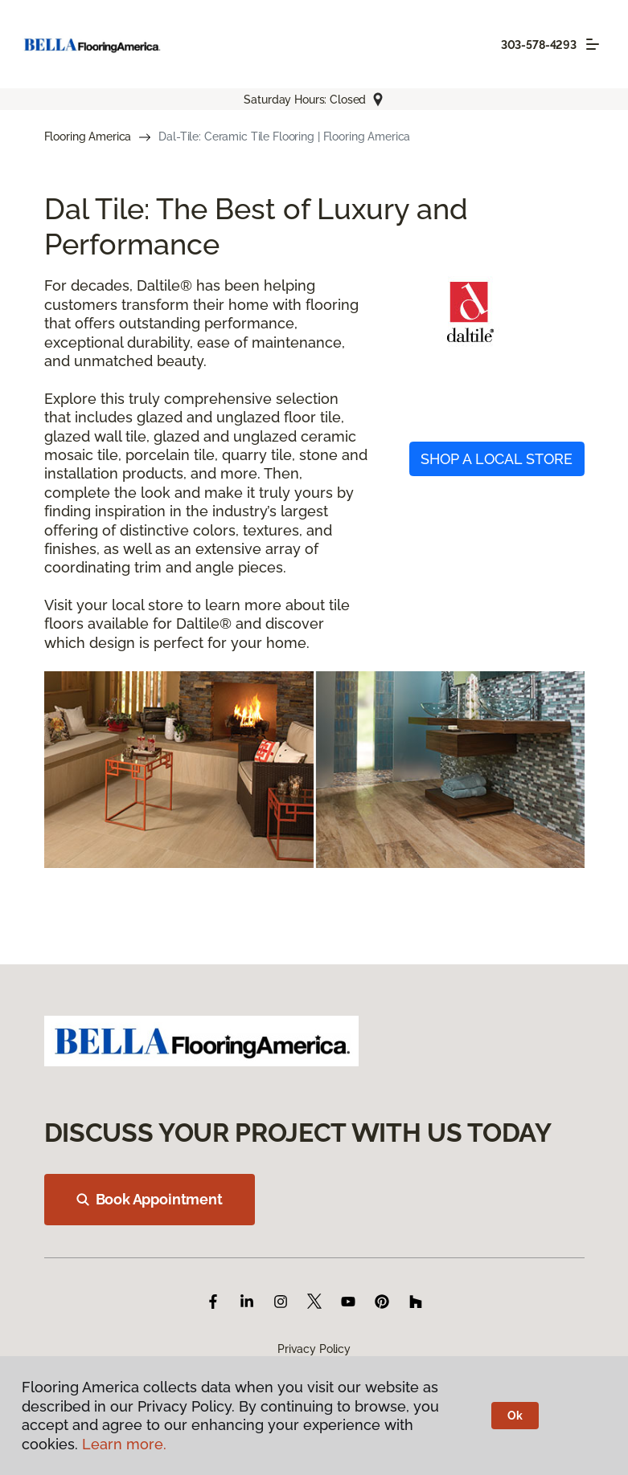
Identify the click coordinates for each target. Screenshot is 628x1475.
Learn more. (124, 1444)
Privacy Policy (314, 1349)
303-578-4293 (539, 45)
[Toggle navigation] (593, 44)
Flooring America (88, 136)
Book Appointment (149, 1199)
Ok (515, 1415)
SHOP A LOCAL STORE (497, 458)
